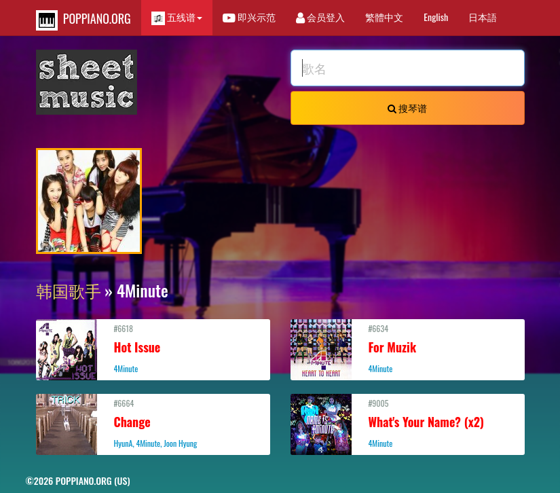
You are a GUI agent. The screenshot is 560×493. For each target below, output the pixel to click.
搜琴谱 (407, 108)
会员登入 (320, 17)
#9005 (407, 423)
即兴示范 (249, 17)
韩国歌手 (68, 290)
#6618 (153, 348)
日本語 (482, 17)
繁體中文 (384, 17)
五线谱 (176, 17)
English (436, 17)
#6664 (153, 423)
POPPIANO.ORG (83, 20)
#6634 (407, 348)
